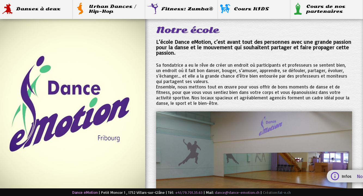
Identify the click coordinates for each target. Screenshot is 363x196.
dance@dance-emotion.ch (237, 192)
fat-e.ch (284, 192)
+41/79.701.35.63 (189, 192)
